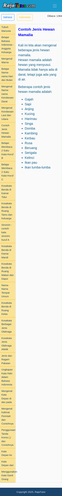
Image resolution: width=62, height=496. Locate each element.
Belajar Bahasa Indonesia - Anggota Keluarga (7, 45)
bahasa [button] (7, 17)
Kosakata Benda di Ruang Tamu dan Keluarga (6, 211)
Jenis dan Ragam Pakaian (6, 359)
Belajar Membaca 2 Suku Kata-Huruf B (7, 150)
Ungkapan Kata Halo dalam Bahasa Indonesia (7, 377)
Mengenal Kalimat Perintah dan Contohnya (7, 416)
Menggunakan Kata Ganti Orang (9, 475)
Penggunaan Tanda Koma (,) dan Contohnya (8, 437)
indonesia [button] (25, 17)
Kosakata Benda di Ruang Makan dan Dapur (7, 271)
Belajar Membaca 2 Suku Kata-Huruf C (7, 172)
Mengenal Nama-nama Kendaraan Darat (7, 94)
